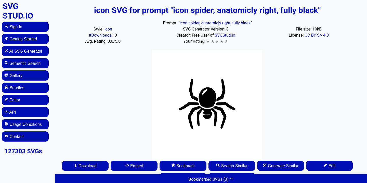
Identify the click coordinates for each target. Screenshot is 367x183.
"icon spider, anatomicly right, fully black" (215, 23)
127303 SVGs (23, 151)
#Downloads (100, 35)
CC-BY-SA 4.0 (317, 35)
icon (108, 29)
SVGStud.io (225, 35)
